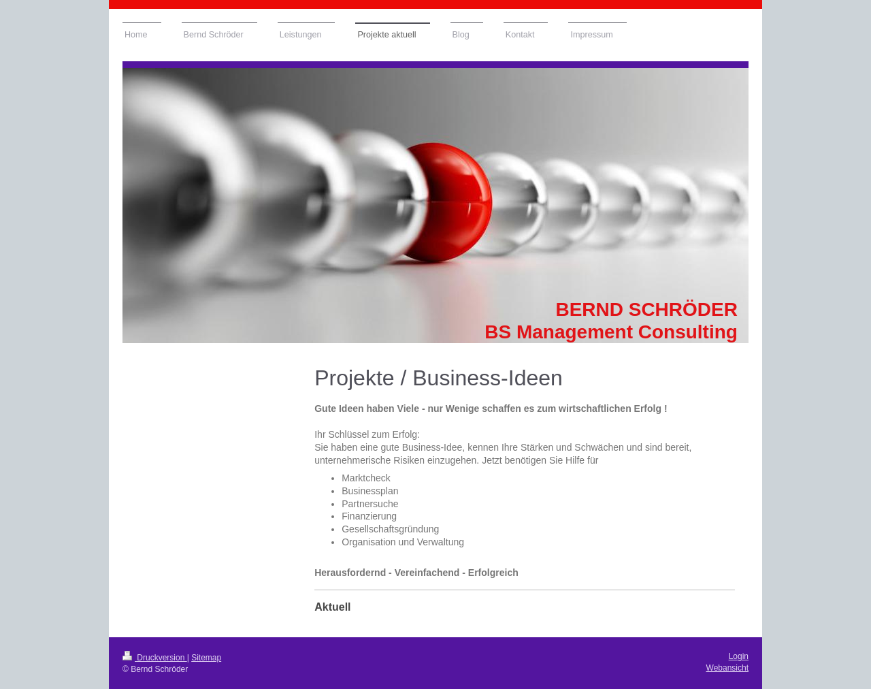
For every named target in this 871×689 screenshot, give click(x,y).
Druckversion (154, 657)
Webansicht (727, 668)
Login (739, 656)
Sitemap (206, 657)
